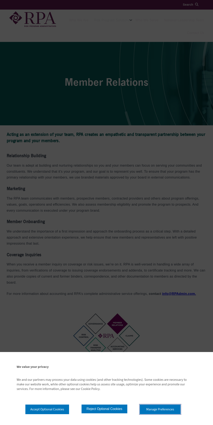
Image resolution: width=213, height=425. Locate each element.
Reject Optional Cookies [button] (104, 409)
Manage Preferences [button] (160, 409)
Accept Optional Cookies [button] (47, 409)
